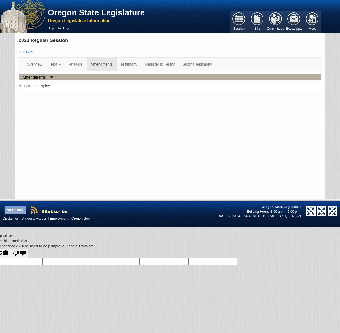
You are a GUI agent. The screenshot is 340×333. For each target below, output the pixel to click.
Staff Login (63, 28)
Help (51, 28)
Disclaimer (10, 218)
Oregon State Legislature (96, 12)
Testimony (129, 64)
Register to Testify (160, 64)
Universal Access (34, 218)
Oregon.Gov (80, 218)
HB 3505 (26, 52)
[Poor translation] (19, 253)
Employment (59, 218)
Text (55, 64)
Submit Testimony (197, 64)
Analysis (76, 64)
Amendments (101, 64)
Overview (34, 64)
